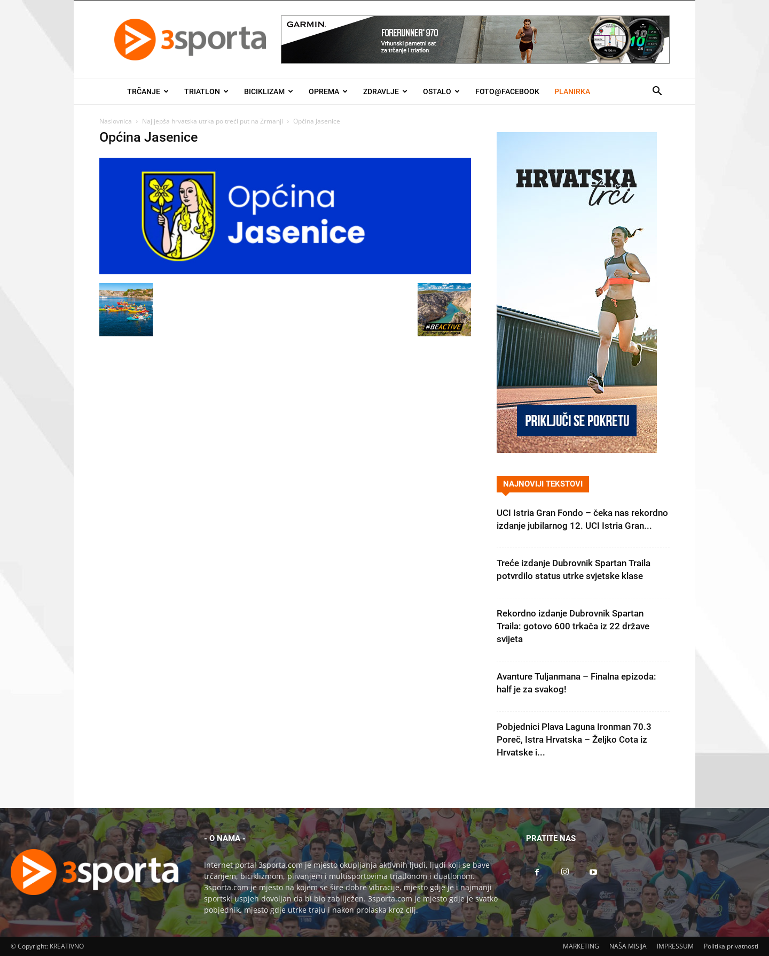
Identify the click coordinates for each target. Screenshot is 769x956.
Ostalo (441, 91)
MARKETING (581, 946)
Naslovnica (115, 121)
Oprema (328, 91)
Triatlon (206, 91)
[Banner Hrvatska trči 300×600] (577, 450)
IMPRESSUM (675, 946)
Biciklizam (268, 91)
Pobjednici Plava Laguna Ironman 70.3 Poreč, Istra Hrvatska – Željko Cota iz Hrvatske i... (574, 739)
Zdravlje (385, 91)
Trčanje (148, 91)
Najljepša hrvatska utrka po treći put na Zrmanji (212, 121)
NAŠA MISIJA (628, 946)
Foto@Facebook (507, 91)
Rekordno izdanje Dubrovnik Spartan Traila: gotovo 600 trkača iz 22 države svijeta (573, 626)
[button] (657, 92)
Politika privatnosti (731, 946)
